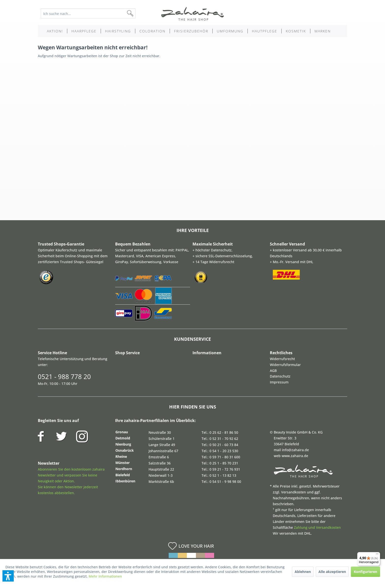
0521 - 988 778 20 (64, 376)
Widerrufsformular (285, 364)
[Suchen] (138, 13)
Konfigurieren (365, 571)
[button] (8, 576)
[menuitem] (92, 13)
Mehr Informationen (105, 576)
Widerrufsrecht (282, 358)
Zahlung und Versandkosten (317, 527)
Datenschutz (280, 376)
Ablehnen (303, 571)
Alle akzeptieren (332, 571)
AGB (273, 370)
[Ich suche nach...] (88, 13)
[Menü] (377, 555)
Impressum (279, 382)
